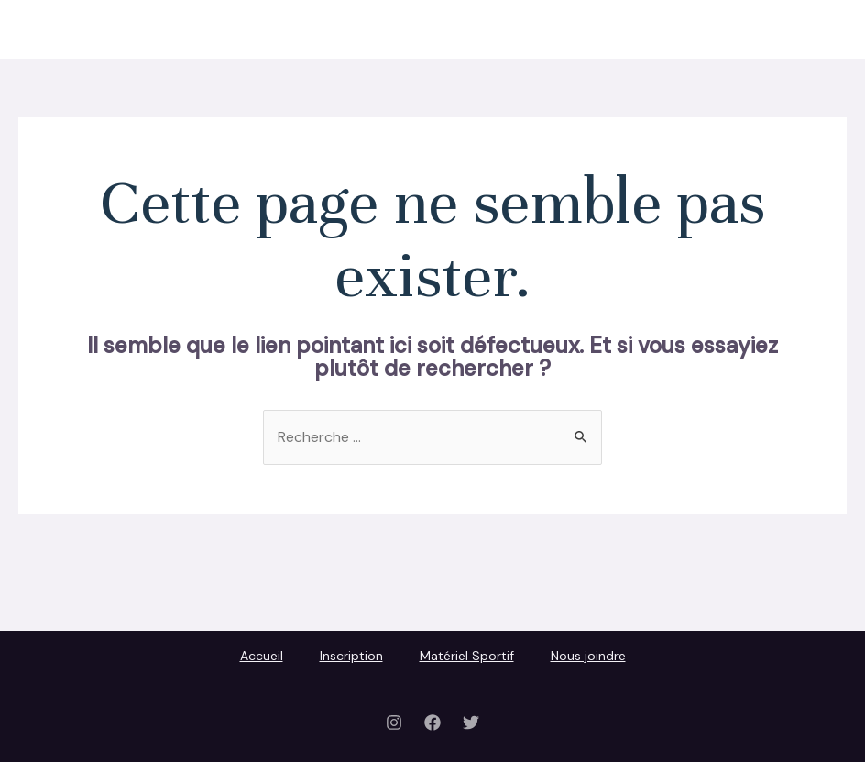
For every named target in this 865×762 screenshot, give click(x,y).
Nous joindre (776, 29)
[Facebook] (432, 722)
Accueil (448, 29)
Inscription (537, 29)
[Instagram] (394, 722)
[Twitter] (471, 722)
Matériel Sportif (654, 29)
